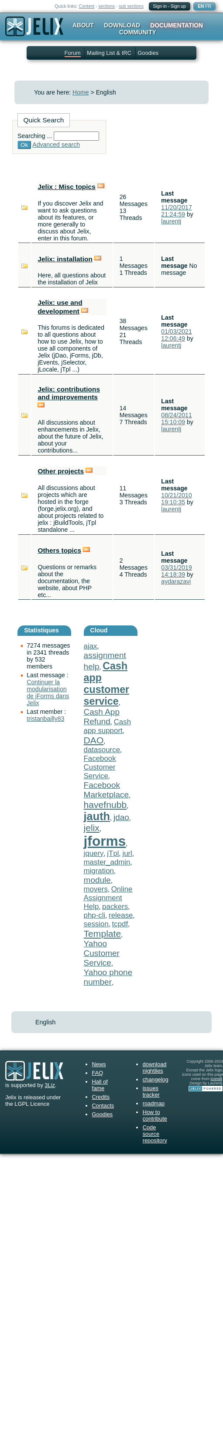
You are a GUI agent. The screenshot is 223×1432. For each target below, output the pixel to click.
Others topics (59, 550)
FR (208, 6)
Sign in (160, 6)
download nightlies (155, 1067)
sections (106, 6)
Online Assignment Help (108, 898)
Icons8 (216, 1079)
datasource (102, 750)
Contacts (103, 1105)
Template (102, 934)
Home (80, 92)
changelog (155, 1079)
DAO (94, 740)
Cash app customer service (107, 683)
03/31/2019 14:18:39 (176, 571)
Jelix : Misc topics (66, 186)
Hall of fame (100, 1084)
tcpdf (120, 924)
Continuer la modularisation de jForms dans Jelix (48, 692)
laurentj (171, 221)
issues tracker (151, 1091)
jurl (127, 853)
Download (122, 25)
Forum (73, 53)
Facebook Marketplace (106, 789)
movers (96, 889)
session (96, 924)
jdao (121, 817)
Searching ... (34, 135)
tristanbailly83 (45, 718)
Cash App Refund (102, 716)
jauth (97, 816)
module (97, 880)
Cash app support (107, 726)
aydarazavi (176, 581)
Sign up (178, 6)
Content (87, 6)
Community (137, 32)
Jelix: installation (65, 259)
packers (115, 906)
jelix (91, 828)
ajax (90, 646)
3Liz (50, 1085)
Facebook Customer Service (100, 767)
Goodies (148, 53)
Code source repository (155, 1134)
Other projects (61, 471)
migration (99, 871)
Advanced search (56, 144)
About (83, 25)
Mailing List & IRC (109, 53)
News (99, 1064)
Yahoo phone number (108, 977)
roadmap (154, 1103)
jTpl (113, 853)
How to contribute (155, 1115)
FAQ (97, 1073)
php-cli (95, 915)
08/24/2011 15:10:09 (176, 419)
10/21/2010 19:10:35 (176, 499)
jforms (105, 841)
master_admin (107, 862)
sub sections (131, 6)
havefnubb (105, 805)
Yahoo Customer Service (102, 953)
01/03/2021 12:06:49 (176, 335)
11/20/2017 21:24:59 (176, 211)
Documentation (176, 25)
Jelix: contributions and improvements (69, 393)
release (121, 915)
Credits (101, 1097)
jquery (94, 853)
